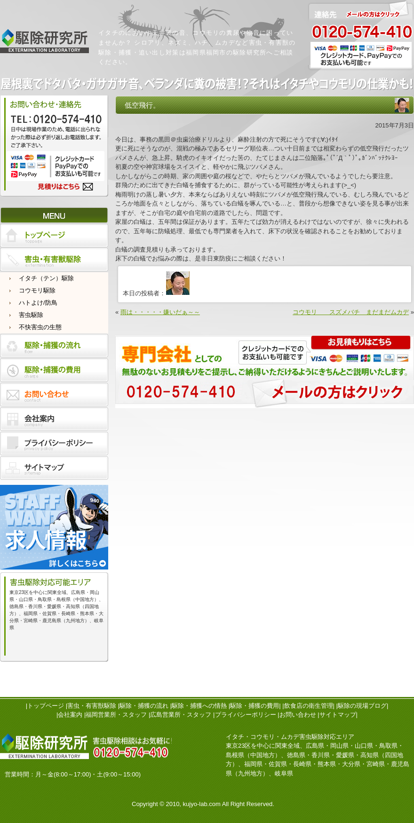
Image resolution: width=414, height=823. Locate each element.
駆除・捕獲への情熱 (199, 705)
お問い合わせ (297, 714)
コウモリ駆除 (37, 290)
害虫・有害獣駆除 (91, 705)
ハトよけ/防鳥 (38, 302)
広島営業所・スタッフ (180, 714)
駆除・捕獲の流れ (143, 705)
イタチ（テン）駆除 (46, 278)
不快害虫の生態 (40, 327)
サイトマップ (337, 714)
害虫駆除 (31, 314)
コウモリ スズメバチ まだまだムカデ (351, 312)
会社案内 (70, 714)
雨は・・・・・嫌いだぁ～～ (160, 312)
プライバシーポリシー (245, 714)
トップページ (45, 705)
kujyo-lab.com (202, 803)
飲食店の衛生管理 (308, 705)
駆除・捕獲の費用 (254, 705)
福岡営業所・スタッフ (116, 714)
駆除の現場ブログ (362, 705)
